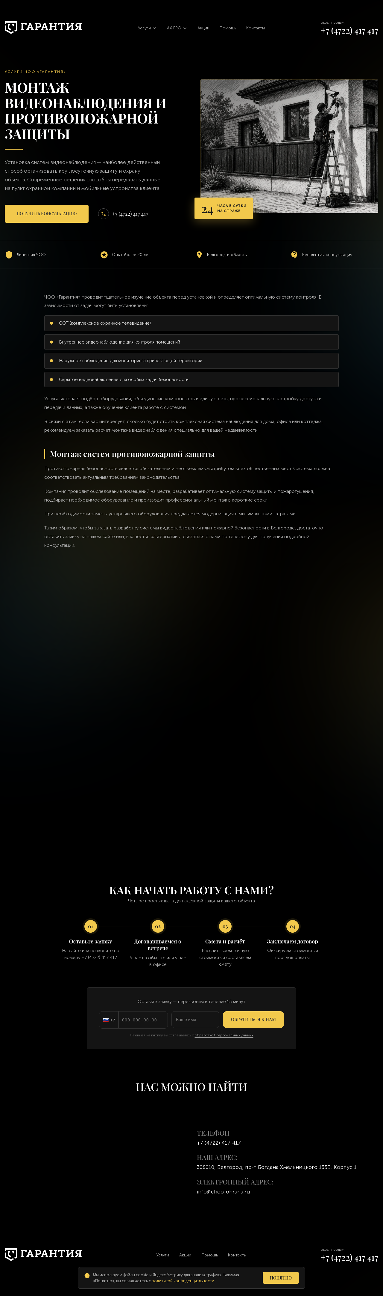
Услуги (162, 1255)
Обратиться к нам (253, 1019)
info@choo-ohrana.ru (223, 1191)
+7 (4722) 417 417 (349, 30)
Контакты (255, 28)
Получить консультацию (46, 213)
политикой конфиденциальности (183, 1281)
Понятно (281, 1278)
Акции (203, 28)
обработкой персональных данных (224, 1035)
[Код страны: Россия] (108, 1019)
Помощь (228, 28)
